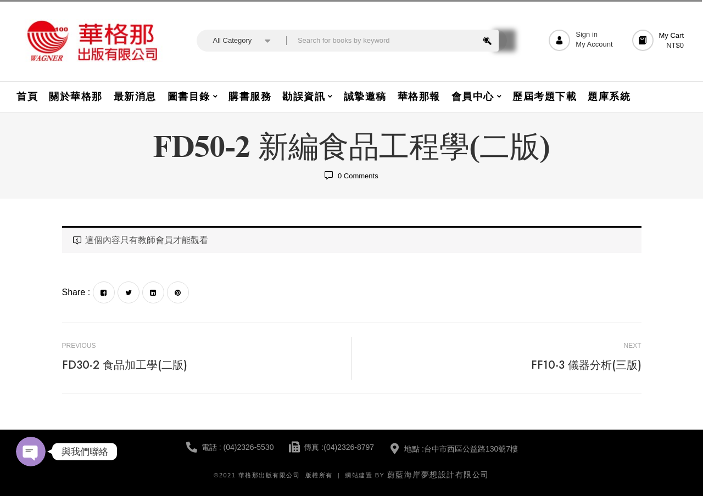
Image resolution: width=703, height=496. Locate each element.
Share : (76, 292)
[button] (659, 40)
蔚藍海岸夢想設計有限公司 (438, 474)
